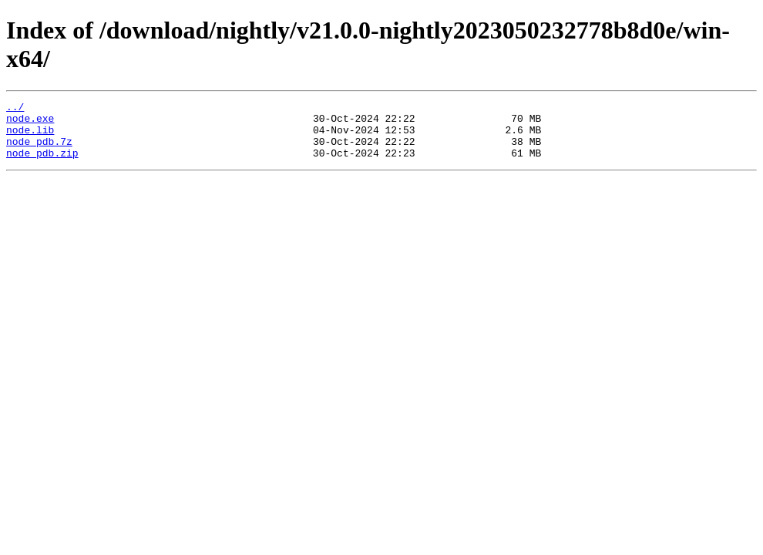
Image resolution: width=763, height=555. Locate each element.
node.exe (30, 123)
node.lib (30, 136)
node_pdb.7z (39, 150)
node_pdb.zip (42, 164)
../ (15, 109)
